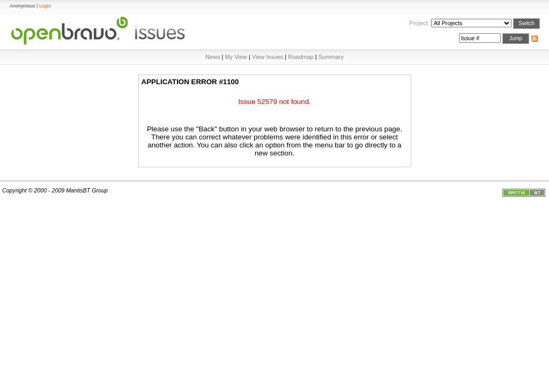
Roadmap (301, 57)
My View (236, 57)
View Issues (268, 57)
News (212, 57)
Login (45, 6)
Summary (331, 57)
